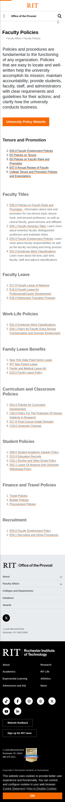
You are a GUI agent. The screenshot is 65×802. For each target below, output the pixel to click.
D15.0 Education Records (25, 458)
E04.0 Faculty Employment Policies (31, 150)
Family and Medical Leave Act (28, 369)
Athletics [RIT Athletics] (46, 678)
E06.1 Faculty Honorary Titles (28, 229)
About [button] (6, 576)
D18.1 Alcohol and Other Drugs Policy (33, 462)
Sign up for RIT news (19, 733)
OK (32, 796)
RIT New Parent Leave (24, 365)
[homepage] (4, 38)
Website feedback (17, 722)
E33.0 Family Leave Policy (26, 374)
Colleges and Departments (18, 590)
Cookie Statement (14, 788)
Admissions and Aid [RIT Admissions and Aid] (14, 685)
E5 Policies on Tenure (23, 155)
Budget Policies (19, 501)
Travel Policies (18, 496)
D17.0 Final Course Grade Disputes (31, 423)
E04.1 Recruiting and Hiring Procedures (34, 536)
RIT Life (45, 671)
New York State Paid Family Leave (31, 361)
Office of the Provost (23, 16)
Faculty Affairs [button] (11, 583)
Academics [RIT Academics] (9, 671)
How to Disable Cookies (42, 788)
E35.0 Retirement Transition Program (32, 299)
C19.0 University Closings (25, 427)
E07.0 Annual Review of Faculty (29, 167)
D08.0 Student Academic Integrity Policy (34, 454)
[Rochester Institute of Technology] (32, 5)
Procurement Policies (23, 505)
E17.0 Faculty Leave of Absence (29, 286)
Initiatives (8, 598)
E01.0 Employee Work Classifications (33, 254)
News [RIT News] (44, 685)
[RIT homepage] (29, 652)
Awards (7, 605)
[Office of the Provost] (28, 565)
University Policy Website (26, 122)
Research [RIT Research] (46, 664)
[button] (4, 16)
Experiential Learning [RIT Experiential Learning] (15, 678)
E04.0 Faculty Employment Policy (30, 531)
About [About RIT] (6, 664)
